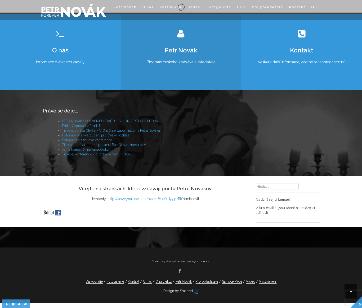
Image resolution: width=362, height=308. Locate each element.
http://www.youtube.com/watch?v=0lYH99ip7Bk (145, 199)
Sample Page (232, 281)
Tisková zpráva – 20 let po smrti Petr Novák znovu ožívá (104, 145)
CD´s (241, 7)
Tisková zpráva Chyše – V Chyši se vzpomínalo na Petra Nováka (111, 130)
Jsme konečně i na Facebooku (85, 149)
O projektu (164, 281)
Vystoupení (171, 7)
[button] (313, 8)
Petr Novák (124, 7)
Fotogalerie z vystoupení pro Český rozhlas (95, 135)
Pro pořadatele (267, 7)
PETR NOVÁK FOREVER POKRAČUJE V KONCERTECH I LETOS (110, 121)
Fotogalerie (218, 7)
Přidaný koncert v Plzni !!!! (81, 126)
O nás (148, 7)
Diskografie (94, 281)
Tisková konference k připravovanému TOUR (96, 154)
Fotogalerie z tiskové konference (87, 140)
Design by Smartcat (181, 291)
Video (195, 7)
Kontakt (297, 7)
